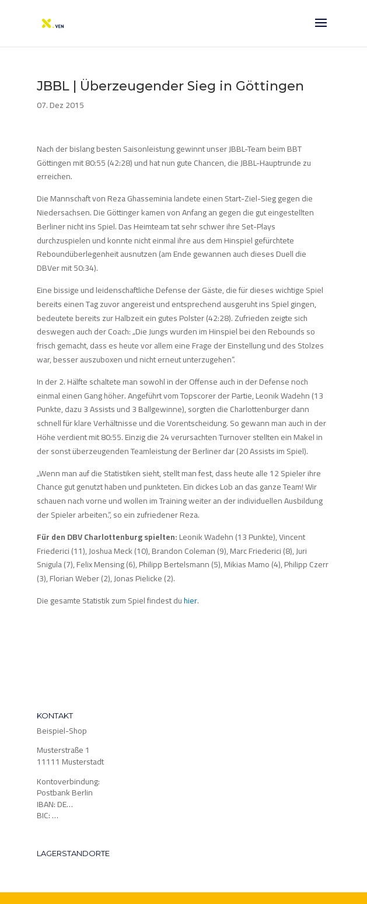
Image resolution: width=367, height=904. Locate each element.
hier (190, 600)
